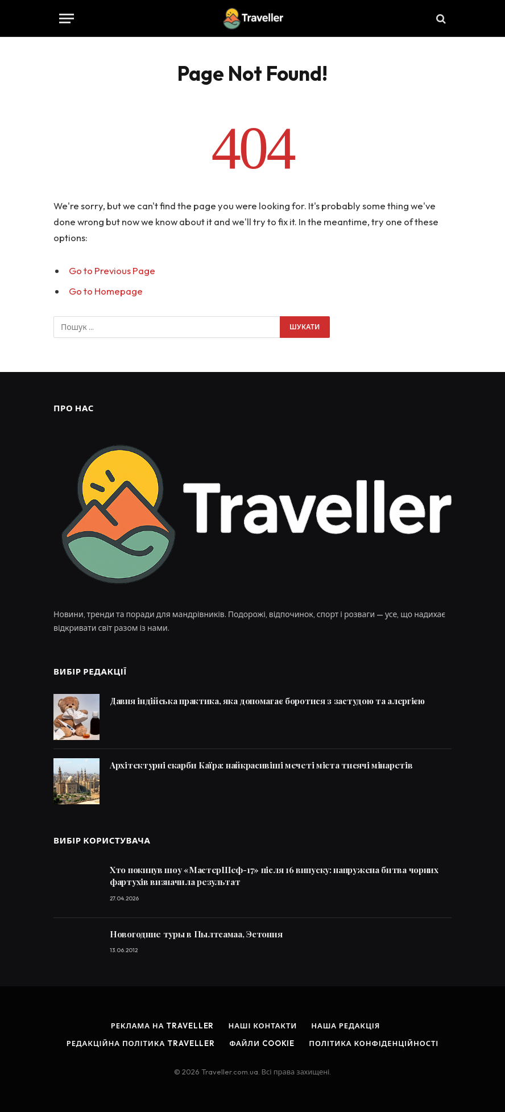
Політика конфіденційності (373, 1043)
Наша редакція (345, 1025)
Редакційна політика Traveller (141, 1043)
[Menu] (66, 18)
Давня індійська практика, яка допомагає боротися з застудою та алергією (267, 700)
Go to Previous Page (112, 270)
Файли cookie (262, 1043)
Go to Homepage (106, 291)
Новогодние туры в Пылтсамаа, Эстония (196, 934)
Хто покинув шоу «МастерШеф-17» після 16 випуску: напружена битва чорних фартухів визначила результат (274, 875)
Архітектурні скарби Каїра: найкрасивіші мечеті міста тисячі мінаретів (261, 765)
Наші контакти (262, 1025)
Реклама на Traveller (162, 1025)
